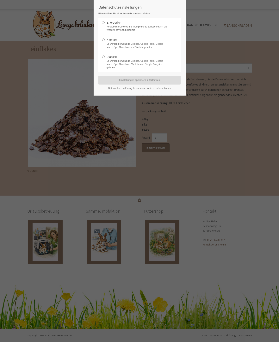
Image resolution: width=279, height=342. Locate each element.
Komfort (112, 39)
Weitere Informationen (159, 88)
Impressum (139, 88)
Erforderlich (114, 22)
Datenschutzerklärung (120, 88)
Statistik (112, 56)
